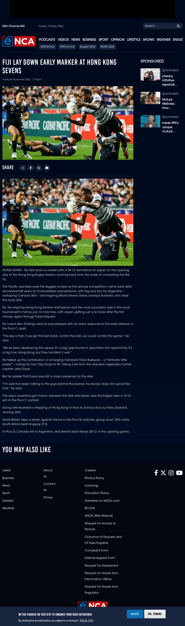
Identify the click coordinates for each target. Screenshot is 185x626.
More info (87, 620)
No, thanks (155, 614)
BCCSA (90, 508)
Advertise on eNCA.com (102, 500)
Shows (148, 40)
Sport (103, 40)
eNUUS (178, 40)
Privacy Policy (94, 478)
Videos (63, 40)
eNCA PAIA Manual (99, 515)
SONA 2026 (107, 47)
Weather (163, 40)
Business (89, 40)
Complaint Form (97, 550)
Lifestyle (133, 40)
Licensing (91, 485)
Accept (135, 614)
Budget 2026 (87, 47)
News (75, 40)
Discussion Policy (97, 493)
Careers (90, 470)
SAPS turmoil (67, 47)
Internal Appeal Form (100, 558)
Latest (6, 470)
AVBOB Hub (47, 47)
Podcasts (47, 40)
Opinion (117, 40)
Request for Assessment (101, 565)
